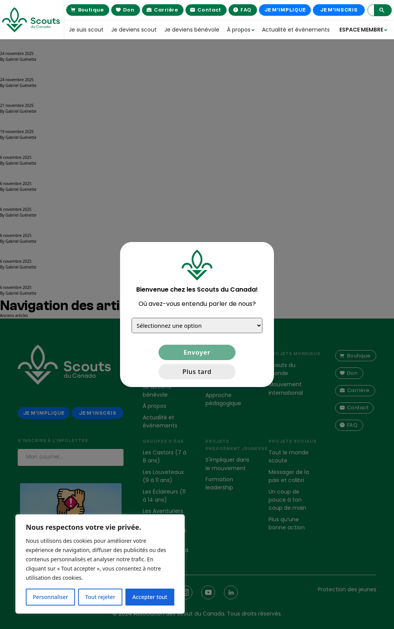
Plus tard (196, 371)
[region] (100, 564)
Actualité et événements (291, 29)
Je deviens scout (134, 29)
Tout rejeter (100, 597)
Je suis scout (86, 29)
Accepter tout (149, 597)
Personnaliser (50, 597)
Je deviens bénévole (191, 29)
